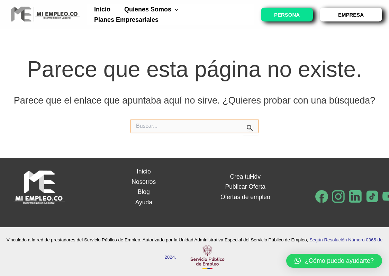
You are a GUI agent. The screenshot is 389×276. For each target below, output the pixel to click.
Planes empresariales (125, 19)
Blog (143, 191)
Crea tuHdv (245, 176)
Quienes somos (149, 9)
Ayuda (144, 202)
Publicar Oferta (245, 186)
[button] (334, 261)
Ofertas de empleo (245, 197)
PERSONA (287, 15)
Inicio (101, 9)
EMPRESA (351, 15)
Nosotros (143, 181)
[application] (173, 9)
